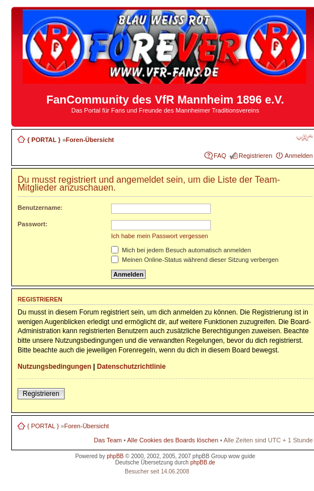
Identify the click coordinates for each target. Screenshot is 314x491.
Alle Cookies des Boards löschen (172, 440)
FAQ (220, 155)
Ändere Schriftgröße (304, 137)
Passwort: (33, 224)
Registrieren (255, 155)
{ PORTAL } (44, 139)
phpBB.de (202, 462)
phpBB (115, 456)
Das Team (108, 440)
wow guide (241, 456)
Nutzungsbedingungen (54, 367)
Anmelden (299, 155)
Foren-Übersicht (90, 139)
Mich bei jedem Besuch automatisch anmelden (181, 250)
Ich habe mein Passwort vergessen (159, 235)
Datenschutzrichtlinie (131, 367)
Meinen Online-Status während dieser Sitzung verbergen (194, 259)
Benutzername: (40, 207)
